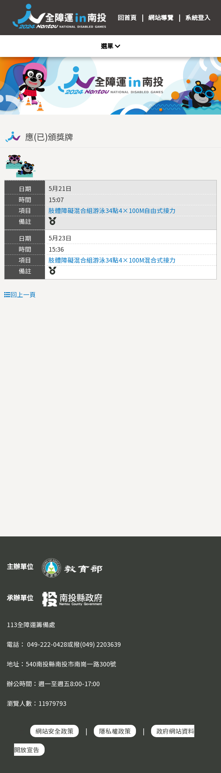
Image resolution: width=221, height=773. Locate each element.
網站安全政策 (54, 731)
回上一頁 (20, 294)
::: (111, 117)
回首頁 (127, 17)
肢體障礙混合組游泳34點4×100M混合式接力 (112, 260)
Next (208, 81)
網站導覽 (161, 17)
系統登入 (197, 17)
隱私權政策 (115, 731)
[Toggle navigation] (110, 46)
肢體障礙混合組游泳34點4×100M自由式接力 (112, 210)
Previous (12, 81)
